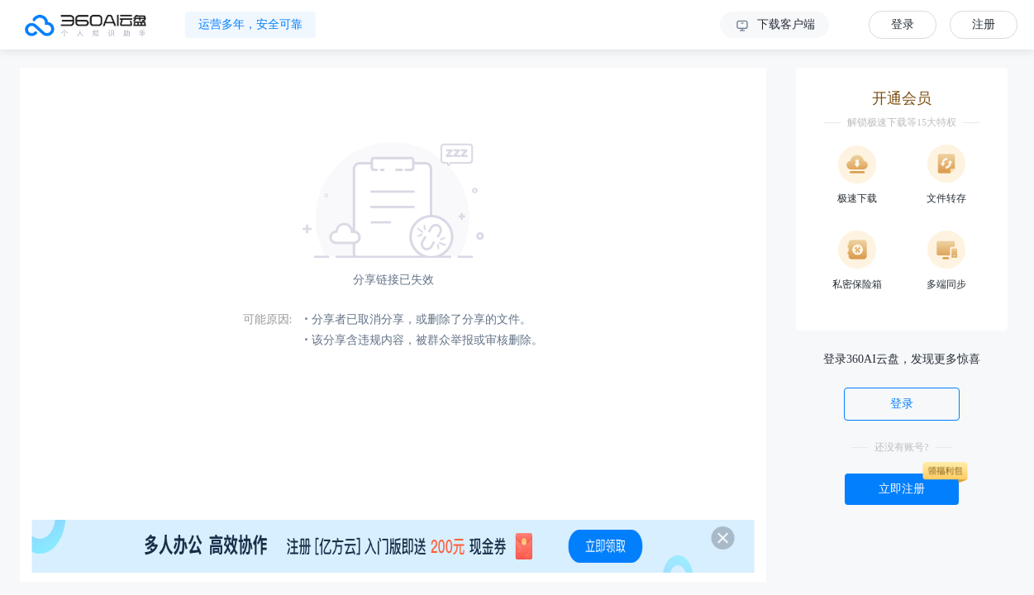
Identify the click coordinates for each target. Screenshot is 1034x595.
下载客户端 (774, 25)
